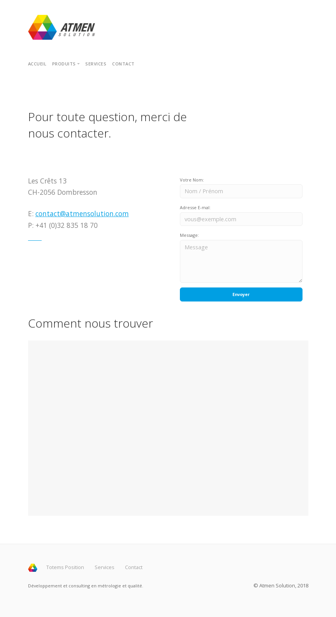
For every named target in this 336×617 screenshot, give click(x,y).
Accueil (37, 64)
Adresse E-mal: (195, 207)
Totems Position (65, 567)
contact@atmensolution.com (82, 213)
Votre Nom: (192, 180)
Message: (189, 235)
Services (95, 64)
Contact (123, 64)
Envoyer (241, 294)
